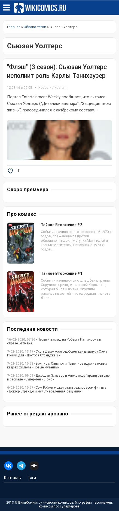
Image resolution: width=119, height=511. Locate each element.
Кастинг (60, 88)
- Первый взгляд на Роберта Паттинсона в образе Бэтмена (54, 341)
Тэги (32, 477)
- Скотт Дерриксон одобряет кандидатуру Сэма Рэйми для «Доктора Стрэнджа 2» (57, 353)
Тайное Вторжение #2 (61, 225)
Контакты (13, 477)
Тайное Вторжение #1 (61, 273)
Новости (44, 88)
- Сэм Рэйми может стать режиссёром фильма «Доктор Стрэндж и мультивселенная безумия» (56, 389)
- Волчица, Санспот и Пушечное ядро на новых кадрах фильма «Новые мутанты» (57, 365)
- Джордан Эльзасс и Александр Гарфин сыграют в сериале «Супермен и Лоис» (59, 377)
